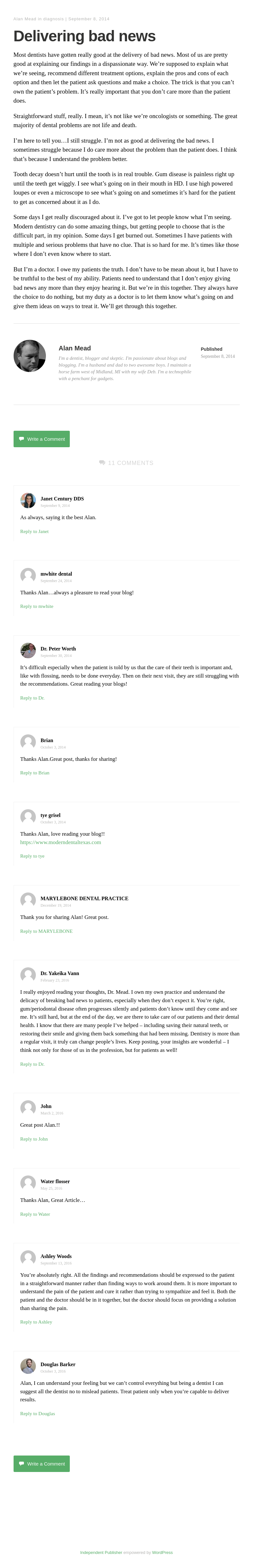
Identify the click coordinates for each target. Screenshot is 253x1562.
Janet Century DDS (62, 498)
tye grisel (51, 815)
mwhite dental (56, 574)
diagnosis (53, 18)
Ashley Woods (56, 1256)
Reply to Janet (34, 531)
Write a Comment (41, 439)
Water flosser (55, 1181)
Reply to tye (32, 856)
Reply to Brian (35, 772)
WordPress (162, 1552)
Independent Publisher (101, 1552)
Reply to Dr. (32, 697)
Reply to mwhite (37, 606)
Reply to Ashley (36, 1322)
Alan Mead (25, 18)
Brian (47, 740)
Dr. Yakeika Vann (60, 973)
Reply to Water (35, 1214)
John (46, 1106)
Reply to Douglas (37, 1413)
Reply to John (34, 1139)
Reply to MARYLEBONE (46, 931)
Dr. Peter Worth (58, 648)
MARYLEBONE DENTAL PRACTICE (85, 898)
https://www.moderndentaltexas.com (60, 842)
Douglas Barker (58, 1364)
